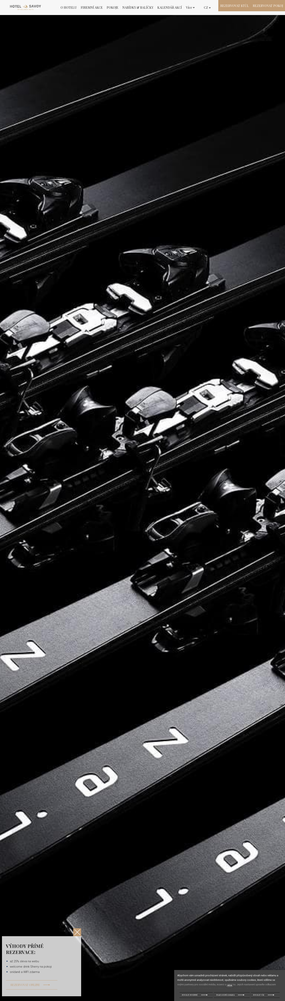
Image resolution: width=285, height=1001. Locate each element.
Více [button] (190, 7)
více (229, 985)
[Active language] (207, 7)
